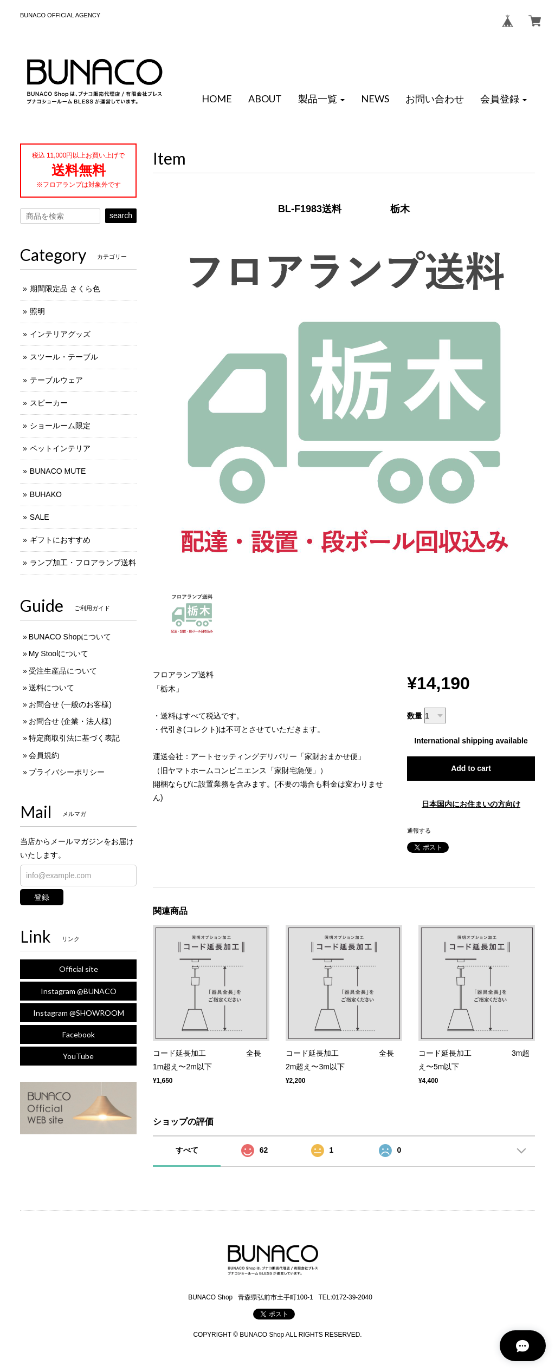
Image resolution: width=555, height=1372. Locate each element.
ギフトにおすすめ (60, 539)
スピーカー (49, 402)
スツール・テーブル (64, 356)
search (120, 215)
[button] (321, 99)
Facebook (78, 1034)
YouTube (78, 1056)
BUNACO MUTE (58, 471)
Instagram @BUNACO (79, 991)
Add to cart (471, 768)
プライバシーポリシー (67, 772)
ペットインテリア (60, 448)
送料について (51, 687)
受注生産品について (63, 671)
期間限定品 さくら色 (65, 288)
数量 (414, 715)
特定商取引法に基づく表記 (74, 738)
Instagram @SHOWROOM (78, 1012)
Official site (78, 969)
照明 (37, 311)
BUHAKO (46, 494)
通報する (419, 830)
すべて (187, 1150)
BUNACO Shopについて (70, 636)
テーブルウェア (56, 380)
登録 (41, 897)
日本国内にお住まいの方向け (471, 804)
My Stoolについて (58, 653)
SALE (39, 517)
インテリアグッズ (60, 334)
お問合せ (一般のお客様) (70, 704)
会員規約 (44, 755)
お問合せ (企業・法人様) (70, 721)
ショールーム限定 (60, 425)
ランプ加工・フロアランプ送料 (83, 562)
